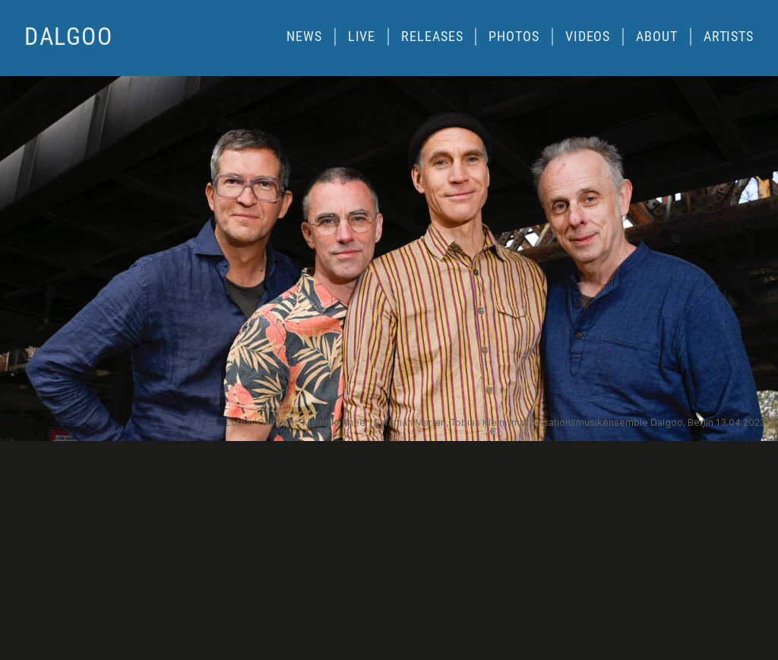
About (656, 36)
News (304, 36)
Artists (729, 36)
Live (362, 36)
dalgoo (68, 36)
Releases (432, 36)
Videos (587, 36)
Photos (514, 36)
